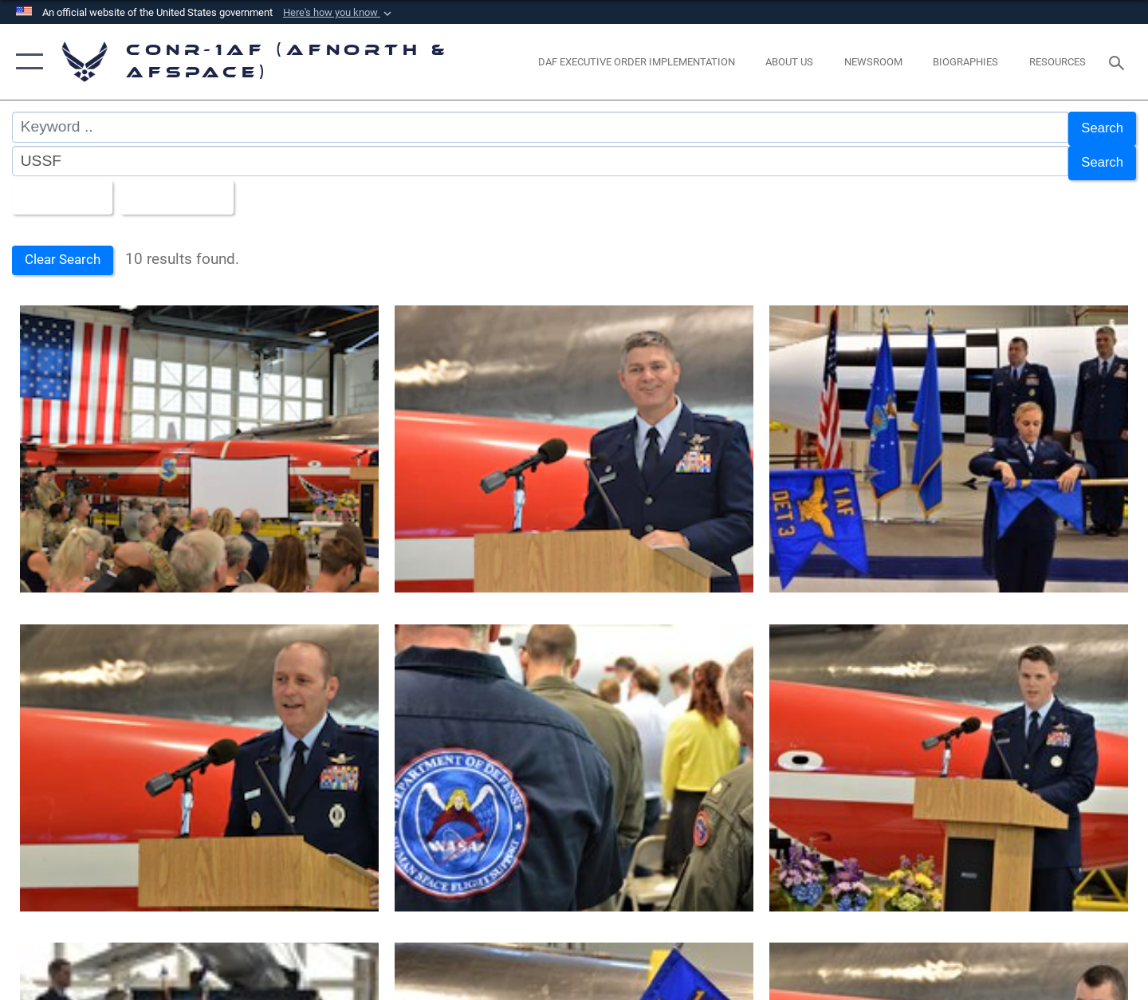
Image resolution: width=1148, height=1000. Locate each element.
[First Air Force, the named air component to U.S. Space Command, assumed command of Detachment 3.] (199, 441)
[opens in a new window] (636, 61)
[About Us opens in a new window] (789, 61)
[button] (339, 13)
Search (1099, 127)
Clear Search (66, 251)
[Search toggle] (1119, 61)
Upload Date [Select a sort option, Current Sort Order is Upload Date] (190, 188)
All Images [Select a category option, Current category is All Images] (62, 188)
